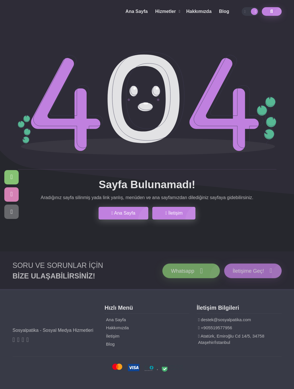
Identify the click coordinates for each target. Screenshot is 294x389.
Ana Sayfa (137, 11)
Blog (224, 11)
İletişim (173, 213)
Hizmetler (165, 11)
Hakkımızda (199, 11)
